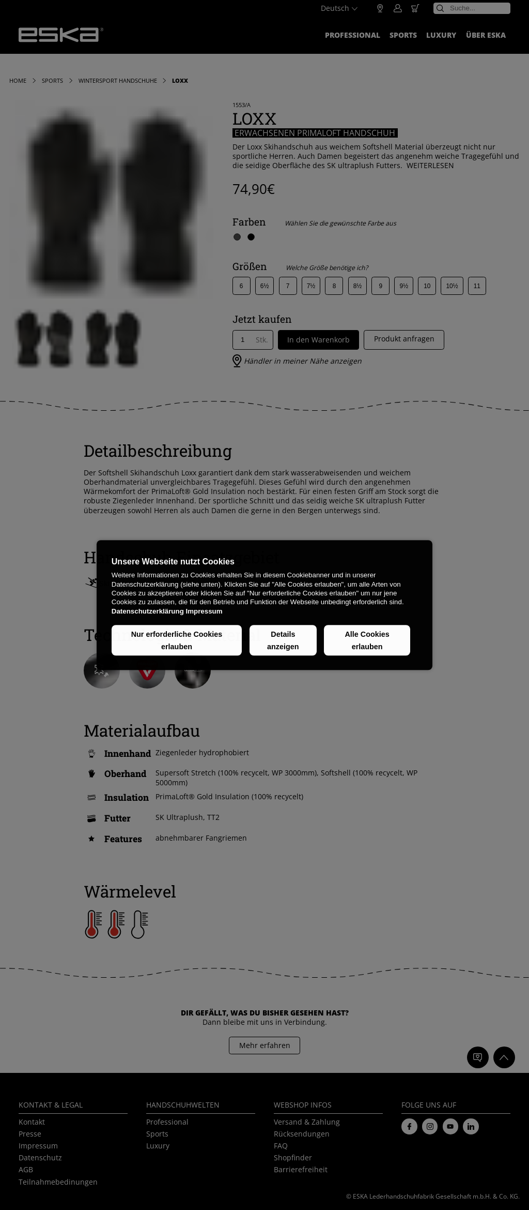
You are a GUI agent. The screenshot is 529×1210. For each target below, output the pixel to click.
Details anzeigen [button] (283, 640)
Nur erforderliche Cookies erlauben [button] (177, 640)
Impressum (203, 611)
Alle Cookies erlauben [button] (367, 640)
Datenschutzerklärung (148, 611)
